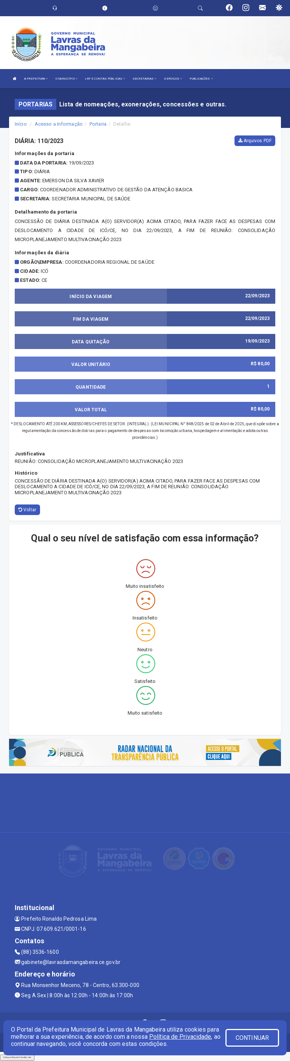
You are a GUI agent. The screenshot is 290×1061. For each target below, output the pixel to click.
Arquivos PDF (254, 140)
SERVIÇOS (173, 78)
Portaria (97, 124)
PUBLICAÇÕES (201, 78)
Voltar (27, 509)
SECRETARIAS (144, 78)
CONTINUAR (252, 1037)
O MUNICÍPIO (66, 78)
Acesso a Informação (59, 124)
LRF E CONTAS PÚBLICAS (105, 78)
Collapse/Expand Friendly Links (17, 1057)
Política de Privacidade (180, 1036)
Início (21, 124)
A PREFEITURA (36, 78)
